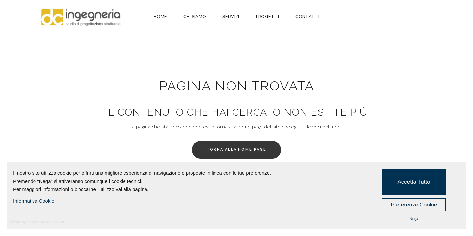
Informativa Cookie (33, 201)
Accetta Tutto (413, 182)
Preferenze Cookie (414, 205)
